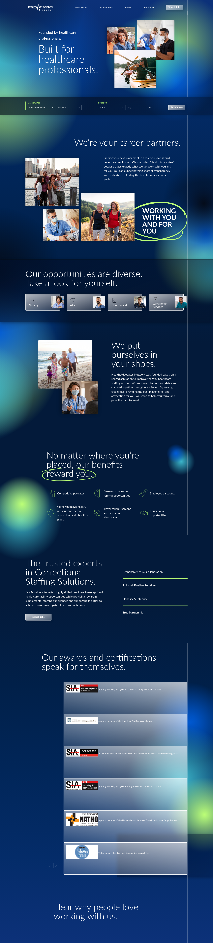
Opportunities (106, 7)
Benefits (129, 7)
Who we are (81, 7)
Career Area (34, 103)
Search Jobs (174, 7)
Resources (149, 7)
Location (102, 103)
